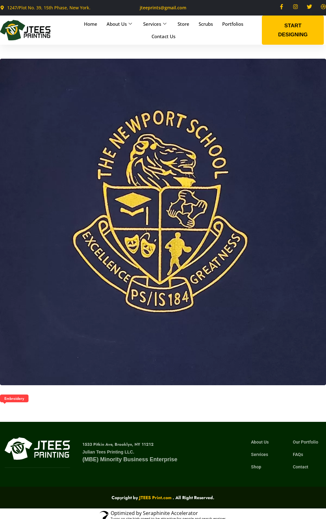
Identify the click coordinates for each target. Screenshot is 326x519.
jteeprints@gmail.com (163, 8)
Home (90, 24)
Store (183, 24)
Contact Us (163, 36)
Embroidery (14, 398)
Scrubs (206, 24)
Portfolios (232, 24)
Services (154, 24)
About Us (119, 24)
